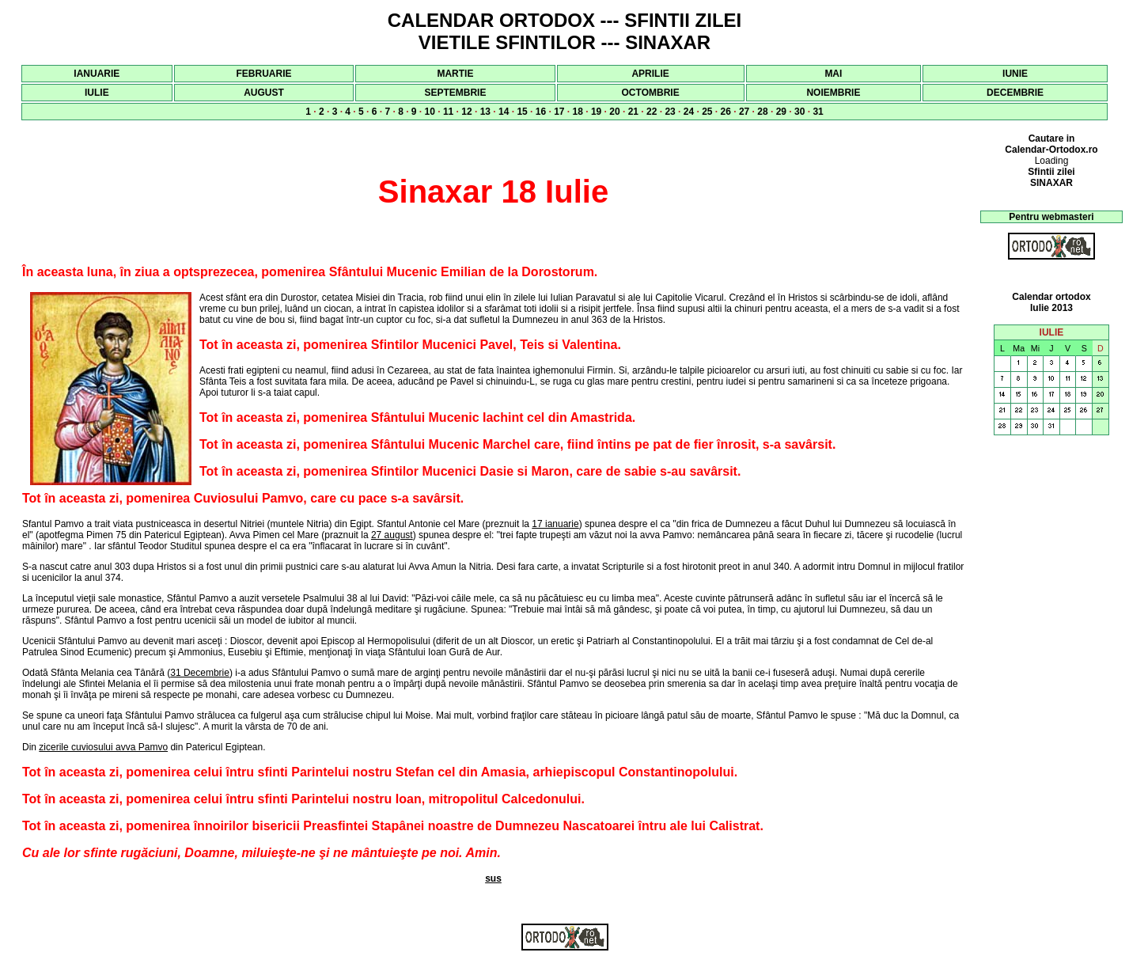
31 (818, 111)
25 (707, 111)
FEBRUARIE (263, 73)
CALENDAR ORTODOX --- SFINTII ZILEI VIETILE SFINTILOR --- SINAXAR (565, 31)
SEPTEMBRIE (455, 92)
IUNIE (1015, 73)
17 (559, 111)
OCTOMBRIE (651, 92)
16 (541, 111)
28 (762, 111)
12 (466, 111)
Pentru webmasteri (1051, 216)
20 (614, 111)
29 (781, 111)
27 (744, 111)
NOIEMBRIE (833, 92)
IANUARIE (96, 73)
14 (503, 111)
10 (430, 111)
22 (651, 111)
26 (726, 111)
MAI (833, 73)
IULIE (97, 92)
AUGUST (264, 92)
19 (596, 111)
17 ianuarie (555, 523)
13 (485, 111)
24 (689, 111)
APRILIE (650, 73)
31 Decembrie (199, 672)
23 (670, 111)
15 (522, 111)
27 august (392, 535)
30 (799, 111)
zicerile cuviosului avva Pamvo (103, 747)
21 (633, 111)
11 (448, 111)
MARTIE (455, 73)
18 (578, 111)
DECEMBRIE (1015, 92)
